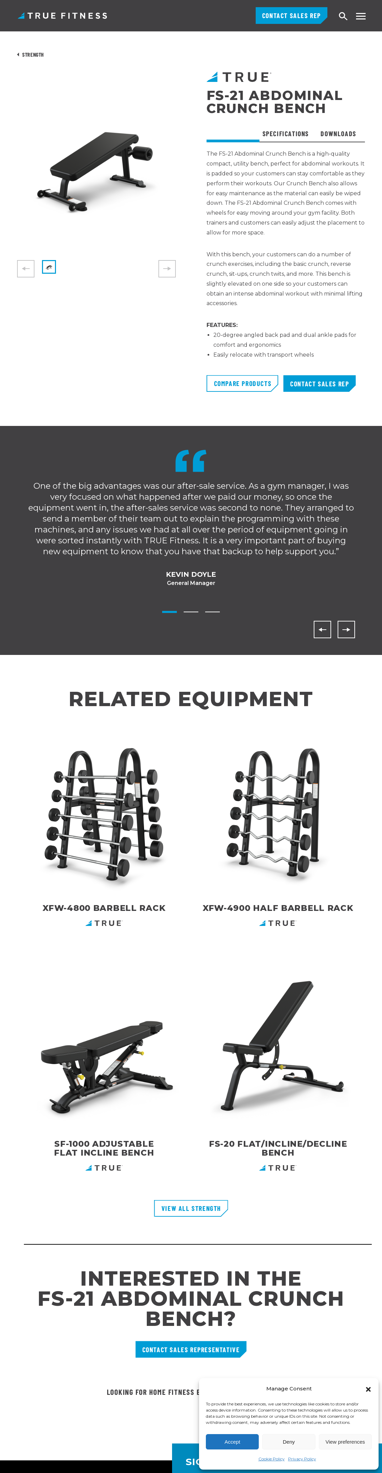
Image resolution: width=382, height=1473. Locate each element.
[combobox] (13, 1458)
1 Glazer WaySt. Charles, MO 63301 (50, 1353)
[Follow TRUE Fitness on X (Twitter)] (361, 1371)
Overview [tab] (233, 133)
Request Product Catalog (166, 1314)
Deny (289, 1442)
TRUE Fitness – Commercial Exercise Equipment (62, 15)
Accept (232, 1442)
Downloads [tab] (338, 133)
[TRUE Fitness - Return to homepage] (191, 1257)
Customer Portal (154, 1302)
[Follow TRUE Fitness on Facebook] (330, 1371)
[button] (368, 1388)
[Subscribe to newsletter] (359, 1198)
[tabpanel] (286, 262)
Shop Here (254, 1087)
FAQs (140, 1339)
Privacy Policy (302, 1458)
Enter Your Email (215, 1198)
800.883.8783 (34, 1313)
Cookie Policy (271, 1458)
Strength (33, 54)
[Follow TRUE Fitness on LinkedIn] (298, 1371)
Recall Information (157, 1376)
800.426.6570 (33, 1334)
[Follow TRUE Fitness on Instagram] (314, 1371)
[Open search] (343, 16)
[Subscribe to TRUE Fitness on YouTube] (345, 1371)
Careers (143, 1351)
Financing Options (157, 1327)
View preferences (345, 1442)
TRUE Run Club (152, 1363)
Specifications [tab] (286, 133)
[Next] (346, 629)
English (11, 1463)
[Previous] (322, 629)
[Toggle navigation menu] (360, 16)
